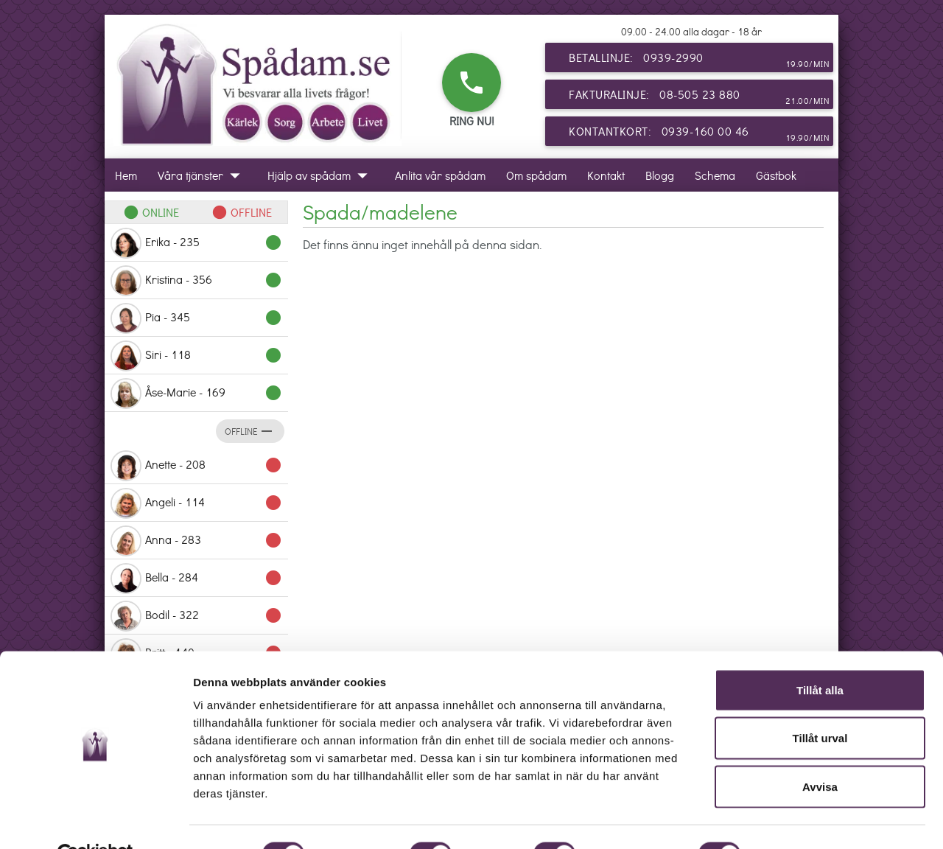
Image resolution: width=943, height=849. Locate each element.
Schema (715, 175)
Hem (126, 175)
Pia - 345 (196, 318)
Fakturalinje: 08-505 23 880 (699, 97)
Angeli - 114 (196, 503)
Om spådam (536, 175)
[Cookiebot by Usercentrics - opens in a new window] (95, 820)
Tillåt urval (820, 704)
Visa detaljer (800, 820)
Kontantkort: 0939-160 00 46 (699, 134)
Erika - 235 (196, 243)
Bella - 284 (196, 578)
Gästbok (776, 175)
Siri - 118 (196, 355)
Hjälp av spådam (320, 175)
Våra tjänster (202, 175)
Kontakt (606, 175)
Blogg (659, 175)
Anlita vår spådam (440, 175)
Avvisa (820, 752)
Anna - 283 (196, 540)
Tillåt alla (820, 655)
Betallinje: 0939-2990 (699, 60)
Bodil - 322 (196, 616)
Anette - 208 (196, 465)
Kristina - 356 (196, 280)
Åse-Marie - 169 (196, 393)
